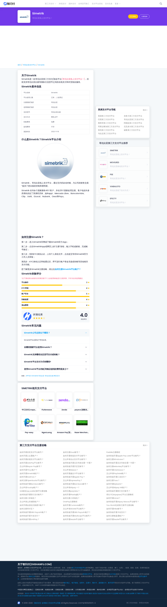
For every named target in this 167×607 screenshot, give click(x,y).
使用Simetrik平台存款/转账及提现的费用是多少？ (46, 369)
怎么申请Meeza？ (70, 470)
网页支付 (57, 376)
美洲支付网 (69, 589)
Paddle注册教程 (113, 452)
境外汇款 (32, 576)
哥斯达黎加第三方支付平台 (109, 126)
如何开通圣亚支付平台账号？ (31, 452)
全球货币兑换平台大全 (115, 589)
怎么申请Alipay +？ (71, 487)
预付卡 (94, 583)
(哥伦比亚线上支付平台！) (73, 79)
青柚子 (34, 596)
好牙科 (108, 593)
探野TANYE (74, 596)
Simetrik (41, 65)
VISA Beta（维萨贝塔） (62, 596)
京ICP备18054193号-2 (87, 603)
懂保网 (39, 596)
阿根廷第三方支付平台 (133, 123)
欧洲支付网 (49, 589)
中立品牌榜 (115, 593)
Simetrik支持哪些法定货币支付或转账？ (42, 354)
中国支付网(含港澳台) (25, 589)
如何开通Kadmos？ (28, 477)
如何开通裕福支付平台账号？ (75, 455)
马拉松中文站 (101, 593)
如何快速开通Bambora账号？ (32, 484)
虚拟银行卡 (103, 583)
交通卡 (88, 583)
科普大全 (122, 593)
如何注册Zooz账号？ (71, 452)
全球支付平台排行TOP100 (134, 589)
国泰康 (26, 596)
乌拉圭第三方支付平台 (107, 133)
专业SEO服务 (87, 593)
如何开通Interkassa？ (115, 470)
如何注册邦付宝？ (27, 508)
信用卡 (82, 583)
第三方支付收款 (132, 603)
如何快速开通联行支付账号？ (118, 491)
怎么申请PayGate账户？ (116, 473)
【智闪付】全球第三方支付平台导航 (46, 603)
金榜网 (132, 593)
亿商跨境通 (55, 593)
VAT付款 (113, 574)
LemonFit (45, 596)
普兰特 (21, 596)
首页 (19, 65)
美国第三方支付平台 (106, 116)
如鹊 (30, 596)
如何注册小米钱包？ (28, 498)
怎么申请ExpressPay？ (72, 480)
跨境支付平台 (87, 574)
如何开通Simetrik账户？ (30, 473)
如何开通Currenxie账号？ (74, 505)
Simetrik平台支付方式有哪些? (37, 361)
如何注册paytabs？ (71, 491)
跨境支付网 (91, 589)
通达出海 (40, 593)
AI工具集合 (47, 593)
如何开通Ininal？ (113, 498)
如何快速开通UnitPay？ (29, 519)
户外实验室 (79, 593)
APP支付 (29, 376)
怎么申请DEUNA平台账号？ (74, 508)
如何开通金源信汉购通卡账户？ (32, 505)
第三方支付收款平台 (79, 568)
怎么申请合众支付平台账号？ (75, 459)
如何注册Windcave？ (115, 459)
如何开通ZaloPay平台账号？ (31, 463)
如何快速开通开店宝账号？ (74, 466)
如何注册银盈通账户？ (115, 515)
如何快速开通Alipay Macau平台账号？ (122, 501)
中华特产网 (33, 593)
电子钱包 (75, 583)
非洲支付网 (59, 589)
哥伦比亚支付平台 (29, 65)
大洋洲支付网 (80, 589)
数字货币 (111, 583)
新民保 (51, 596)
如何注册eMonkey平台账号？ (118, 466)
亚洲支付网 (39, 589)
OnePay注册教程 (70, 501)
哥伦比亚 (41, 376)
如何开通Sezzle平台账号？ (74, 519)
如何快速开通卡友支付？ (116, 512)
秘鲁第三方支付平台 (132, 130)
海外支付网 (101, 589)
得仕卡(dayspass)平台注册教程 (119, 494)
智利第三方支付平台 (106, 130)
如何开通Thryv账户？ (28, 470)
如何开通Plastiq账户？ (72, 494)
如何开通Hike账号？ (114, 508)
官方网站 (133, 16)
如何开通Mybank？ (114, 484)
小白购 (127, 593)
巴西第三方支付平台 (106, 119)
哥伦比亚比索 (49, 376)
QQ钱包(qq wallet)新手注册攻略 (33, 491)
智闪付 (27, 593)
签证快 (94, 593)
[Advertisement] (84, 45)
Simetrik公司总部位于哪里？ (37, 332)
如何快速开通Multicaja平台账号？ (77, 515)
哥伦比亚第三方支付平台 (134, 119)
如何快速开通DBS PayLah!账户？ (33, 512)
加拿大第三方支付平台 (133, 116)
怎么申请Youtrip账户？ (29, 487)
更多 (145, 110)
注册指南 (144, 16)
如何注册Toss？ (113, 480)
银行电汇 (67, 583)
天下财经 (138, 593)
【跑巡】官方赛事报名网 (67, 593)
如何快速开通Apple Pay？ (74, 477)
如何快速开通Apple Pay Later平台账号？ (123, 455)
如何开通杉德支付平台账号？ (31, 459)
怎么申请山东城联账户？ (30, 501)
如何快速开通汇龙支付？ (116, 477)
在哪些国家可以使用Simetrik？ (38, 347)
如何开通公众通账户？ (29, 455)
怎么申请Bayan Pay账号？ (31, 466)
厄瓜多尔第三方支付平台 (134, 126)
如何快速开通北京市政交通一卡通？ (77, 463)
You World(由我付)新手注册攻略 (120, 505)
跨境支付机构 (144, 603)
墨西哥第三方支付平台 (107, 123)
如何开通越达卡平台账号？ (74, 473)
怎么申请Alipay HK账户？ (117, 487)
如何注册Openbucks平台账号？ (33, 480)
